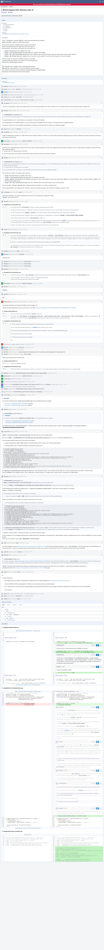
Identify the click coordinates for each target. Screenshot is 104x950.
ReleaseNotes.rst (11, 612)
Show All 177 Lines (27, 684)
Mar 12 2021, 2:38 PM (21, 286)
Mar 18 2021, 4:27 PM (21, 294)
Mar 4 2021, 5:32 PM (38, 99)
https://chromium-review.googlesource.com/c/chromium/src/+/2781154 (28, 567)
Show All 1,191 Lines (27, 828)
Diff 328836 (21, 254)
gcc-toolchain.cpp (11, 620)
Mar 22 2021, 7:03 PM (23, 431)
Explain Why (54, 384)
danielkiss (18, 89)
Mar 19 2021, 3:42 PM (62, 384)
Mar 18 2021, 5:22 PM (32, 301)
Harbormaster (7, 141)
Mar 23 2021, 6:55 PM (27, 551)
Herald (5, 89)
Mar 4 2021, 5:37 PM (25, 110)
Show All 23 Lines (27, 834)
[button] (102, 1)
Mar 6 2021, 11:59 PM (37, 283)
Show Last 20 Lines (36, 684)
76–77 (5, 316)
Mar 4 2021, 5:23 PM (22, 86)
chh (29, 99)
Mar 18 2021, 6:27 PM (37, 376)
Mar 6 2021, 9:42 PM (23, 269)
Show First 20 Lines (20, 630)
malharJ (6, 572)
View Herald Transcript (27, 89)
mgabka (5, 598)
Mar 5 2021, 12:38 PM (27, 192)
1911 (4, 207)
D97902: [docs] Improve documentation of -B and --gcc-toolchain (31, 373)
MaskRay (9, 15)
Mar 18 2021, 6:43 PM (26, 378)
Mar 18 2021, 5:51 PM (29, 347)
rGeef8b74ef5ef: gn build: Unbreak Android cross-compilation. (28, 391)
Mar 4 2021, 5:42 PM (26, 129)
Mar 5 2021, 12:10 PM (23, 144)
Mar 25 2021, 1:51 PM (21, 555)
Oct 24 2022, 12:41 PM (26, 598)
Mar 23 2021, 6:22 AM (24, 543)
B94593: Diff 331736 (27, 376)
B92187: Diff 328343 (27, 141)
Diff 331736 (21, 347)
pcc (4, 391)
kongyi (32, 99)
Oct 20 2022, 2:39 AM (29, 572)
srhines (22, 99)
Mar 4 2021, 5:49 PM (22, 132)
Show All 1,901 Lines (28, 691)
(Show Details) (27, 261)
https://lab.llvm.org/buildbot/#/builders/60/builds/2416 (16, 405)
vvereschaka (7, 394)
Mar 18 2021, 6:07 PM (52, 373)
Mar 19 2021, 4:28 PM (48, 391)
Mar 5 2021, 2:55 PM (24, 201)
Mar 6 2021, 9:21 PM (25, 251)
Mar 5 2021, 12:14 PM (25, 157)
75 (4, 313)
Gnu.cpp (9, 616)
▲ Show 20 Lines (19, 684)
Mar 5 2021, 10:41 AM (37, 141)
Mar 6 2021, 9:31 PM (29, 254)
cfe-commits (19, 97)
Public (11, 12)
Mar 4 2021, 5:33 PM (22, 103)
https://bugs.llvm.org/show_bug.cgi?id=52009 (60, 580)
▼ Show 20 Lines (36, 630)
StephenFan (19, 596)
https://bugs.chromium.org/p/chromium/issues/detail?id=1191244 (32, 546)
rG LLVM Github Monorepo (8, 82)
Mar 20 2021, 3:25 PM (21, 409)
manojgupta (6, 26)
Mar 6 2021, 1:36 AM (23, 229)
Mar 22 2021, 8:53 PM (21, 476)
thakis (5, 543)
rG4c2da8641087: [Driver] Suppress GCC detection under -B (15, 33)
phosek (5, 29)
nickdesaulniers (7, 27)
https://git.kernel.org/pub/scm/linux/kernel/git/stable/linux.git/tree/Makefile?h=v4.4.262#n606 (56, 307)
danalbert (18, 129)
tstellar (5, 30)
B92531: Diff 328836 (27, 283)
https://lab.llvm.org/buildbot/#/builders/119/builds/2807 (16, 403)
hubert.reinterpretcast (9, 24)
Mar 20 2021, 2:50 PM (30, 394)
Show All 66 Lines (28, 630)
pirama (25, 99)
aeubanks (6, 551)
